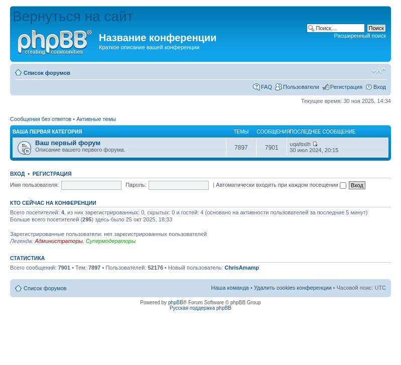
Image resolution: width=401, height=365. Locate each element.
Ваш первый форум (67, 143)
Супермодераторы (111, 241)
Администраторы (58, 241)
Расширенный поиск (360, 36)
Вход (379, 87)
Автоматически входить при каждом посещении (281, 185)
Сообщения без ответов (40, 119)
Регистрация (346, 87)
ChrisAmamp (242, 268)
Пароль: (135, 185)
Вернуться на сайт (73, 16)
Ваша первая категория (47, 132)
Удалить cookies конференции (293, 288)
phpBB (175, 302)
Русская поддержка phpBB (200, 308)
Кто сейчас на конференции (53, 203)
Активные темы (96, 119)
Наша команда (230, 288)
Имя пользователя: (34, 185)
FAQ (266, 87)
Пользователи (301, 87)
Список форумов (47, 73)
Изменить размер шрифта (378, 70)
